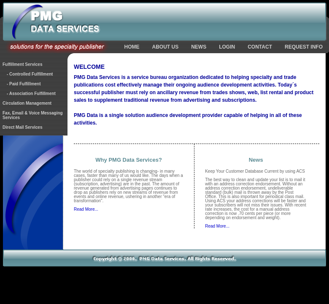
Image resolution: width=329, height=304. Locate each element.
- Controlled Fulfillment (30, 74)
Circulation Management (27, 103)
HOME (132, 47)
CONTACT (260, 47)
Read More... (86, 209)
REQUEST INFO (304, 47)
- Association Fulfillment (31, 93)
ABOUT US (165, 47)
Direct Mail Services (23, 127)
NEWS (198, 47)
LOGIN (227, 47)
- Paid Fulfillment (24, 83)
